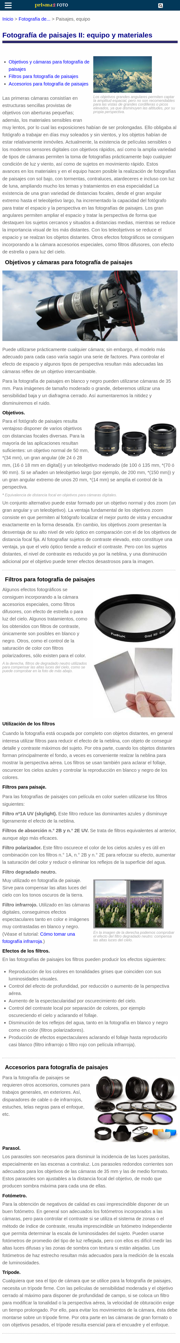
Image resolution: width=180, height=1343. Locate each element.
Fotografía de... (35, 19)
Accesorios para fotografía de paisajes (48, 83)
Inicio (7, 19)
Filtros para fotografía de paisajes (43, 76)
